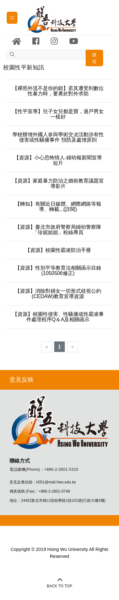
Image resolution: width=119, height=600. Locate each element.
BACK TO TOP (59, 586)
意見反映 (22, 379)
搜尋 (94, 58)
